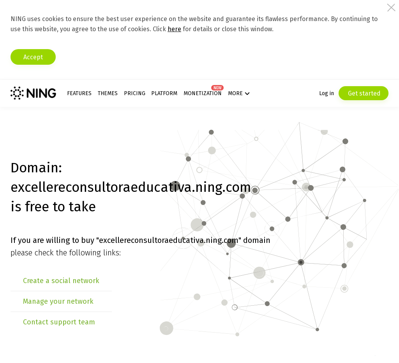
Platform (164, 93)
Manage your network (58, 301)
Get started (363, 93)
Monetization (203, 93)
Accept (33, 57)
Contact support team (59, 322)
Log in (326, 93)
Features (79, 93)
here (174, 29)
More (235, 93)
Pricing (134, 93)
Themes (108, 93)
